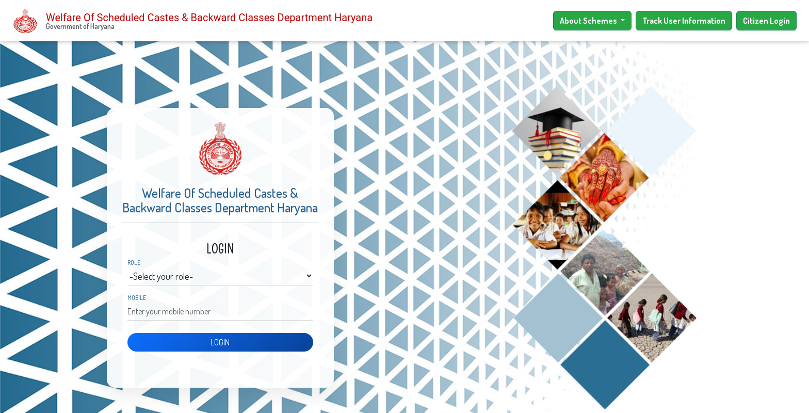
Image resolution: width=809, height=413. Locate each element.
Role (133, 263)
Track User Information (683, 20)
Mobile (136, 298)
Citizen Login (766, 20)
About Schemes (589, 20)
